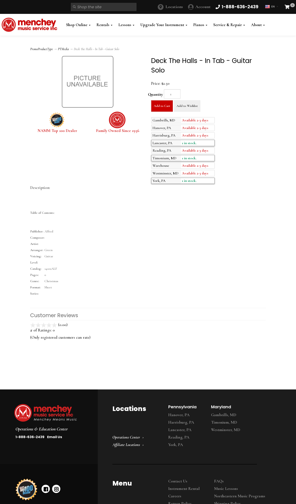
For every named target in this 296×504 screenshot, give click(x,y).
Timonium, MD (224, 422)
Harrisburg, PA (181, 422)
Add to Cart (162, 106)
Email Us (54, 437)
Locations (174, 6)
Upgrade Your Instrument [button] (163, 24)
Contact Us (177, 481)
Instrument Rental (184, 488)
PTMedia (63, 49)
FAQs (219, 481)
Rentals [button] (104, 24)
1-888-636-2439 (30, 437)
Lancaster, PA (179, 429)
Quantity (155, 94)
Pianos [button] (200, 24)
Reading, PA (178, 437)
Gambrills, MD (223, 414)
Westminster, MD (225, 429)
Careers (174, 496)
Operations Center (126, 437)
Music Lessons (226, 488)
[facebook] (46, 489)
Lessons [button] (126, 24)
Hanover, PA (179, 414)
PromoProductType (41, 49)
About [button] (258, 24)
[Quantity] (172, 94)
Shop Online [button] (78, 24)
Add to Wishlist (187, 106)
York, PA (175, 444)
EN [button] (271, 6)
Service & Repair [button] (229, 24)
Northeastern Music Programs (239, 496)
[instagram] (56, 489)
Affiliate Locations (126, 444)
